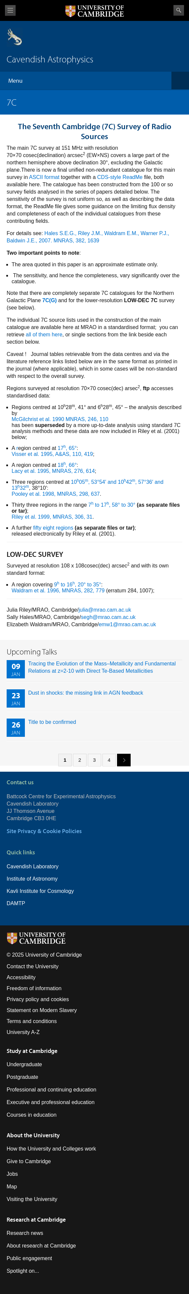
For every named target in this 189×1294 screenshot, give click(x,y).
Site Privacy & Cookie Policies (44, 831)
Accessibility (21, 977)
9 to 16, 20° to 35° (77, 584)
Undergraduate (24, 1064)
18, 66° (67, 465)
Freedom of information (34, 988)
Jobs (12, 1174)
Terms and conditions (32, 1021)
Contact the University (33, 966)
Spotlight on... (23, 1271)
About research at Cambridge (41, 1246)
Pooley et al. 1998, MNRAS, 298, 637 (56, 494)
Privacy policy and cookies (38, 999)
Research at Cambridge (36, 1219)
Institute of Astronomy (32, 879)
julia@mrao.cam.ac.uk (105, 610)
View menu (10, 10)
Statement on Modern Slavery (42, 1010)
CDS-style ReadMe (120, 177)
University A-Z (23, 1032)
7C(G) (49, 300)
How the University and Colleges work (51, 1149)
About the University (33, 1135)
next (121, 759)
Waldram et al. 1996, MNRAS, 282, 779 (58, 590)
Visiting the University (32, 1199)
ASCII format (44, 177)
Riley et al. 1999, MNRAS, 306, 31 (52, 517)
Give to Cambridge (29, 1161)
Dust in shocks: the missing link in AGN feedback (85, 693)
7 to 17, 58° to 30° (111, 505)
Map (12, 1186)
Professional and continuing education (51, 1089)
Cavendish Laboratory (33, 866)
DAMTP (16, 903)
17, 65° (67, 448)
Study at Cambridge (32, 1051)
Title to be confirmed (52, 722)
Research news (25, 1233)
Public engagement (29, 1258)
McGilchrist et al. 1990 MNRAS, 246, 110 (60, 419)
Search (178, 10)
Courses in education (31, 1115)
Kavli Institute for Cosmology (40, 891)
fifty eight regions (53, 528)
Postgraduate (22, 1077)
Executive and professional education (50, 1102)
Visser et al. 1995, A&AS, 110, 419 (52, 454)
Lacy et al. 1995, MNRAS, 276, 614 (53, 471)
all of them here (44, 334)
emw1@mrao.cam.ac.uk (127, 624)
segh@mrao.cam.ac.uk (108, 617)
